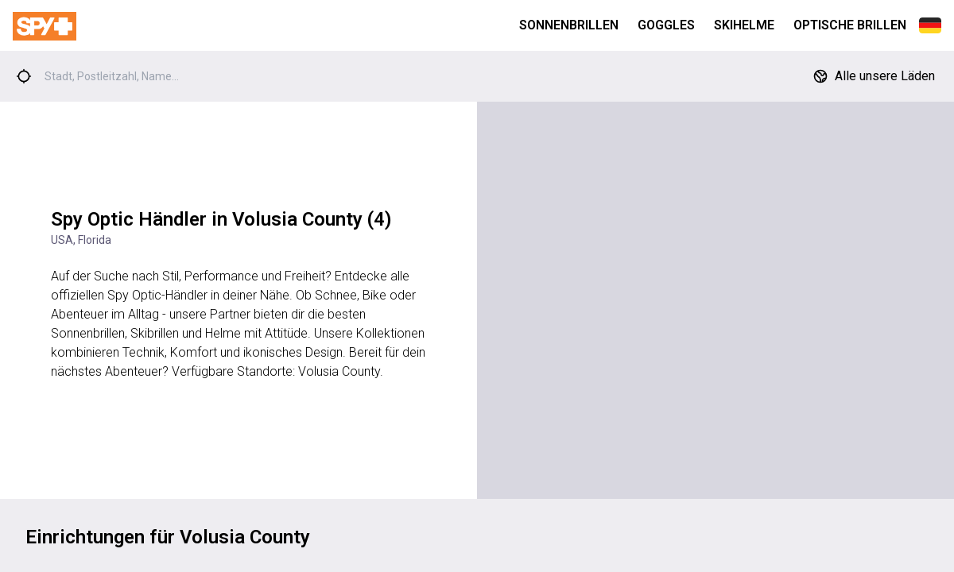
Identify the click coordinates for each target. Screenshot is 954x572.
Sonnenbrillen (569, 25)
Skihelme (744, 25)
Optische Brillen (849, 25)
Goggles (666, 25)
